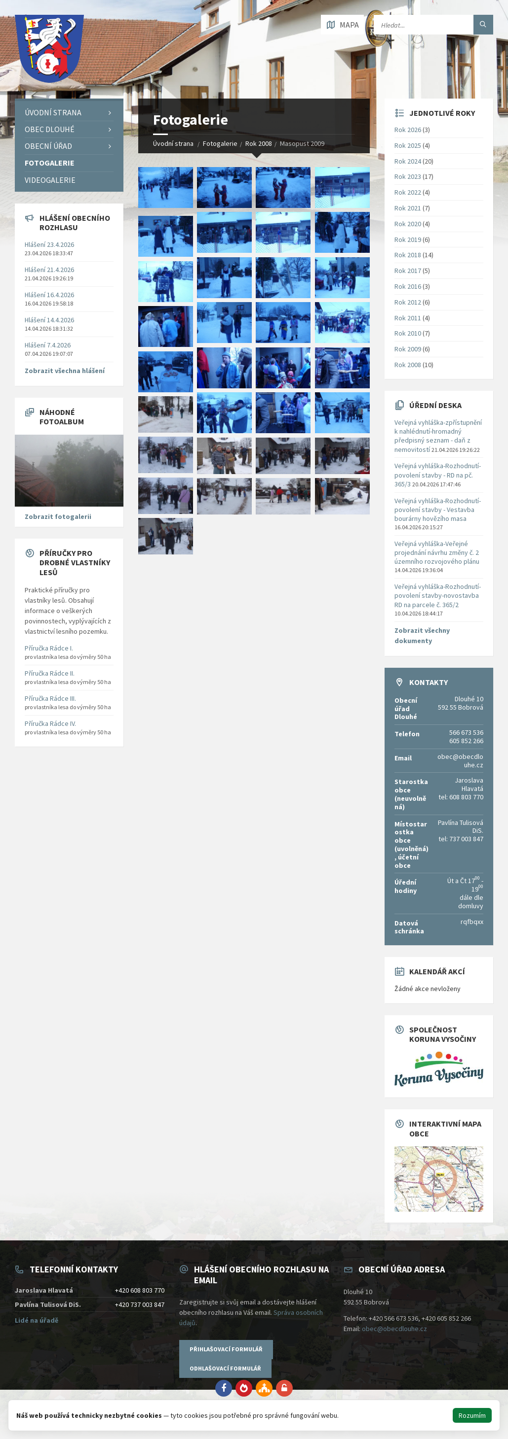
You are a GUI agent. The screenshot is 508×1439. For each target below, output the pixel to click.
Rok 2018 (407, 254)
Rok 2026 (407, 129)
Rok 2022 (407, 192)
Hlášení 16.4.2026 (49, 294)
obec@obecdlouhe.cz (394, 1328)
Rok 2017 (407, 270)
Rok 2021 (407, 208)
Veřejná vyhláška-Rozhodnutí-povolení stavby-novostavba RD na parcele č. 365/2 (437, 595)
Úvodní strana (173, 143)
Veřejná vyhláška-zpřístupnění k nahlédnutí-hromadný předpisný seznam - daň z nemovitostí (438, 436)
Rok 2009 (407, 348)
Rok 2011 (407, 317)
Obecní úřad (48, 146)
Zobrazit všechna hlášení (65, 370)
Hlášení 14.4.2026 (49, 319)
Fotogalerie (220, 143)
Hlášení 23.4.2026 (49, 244)
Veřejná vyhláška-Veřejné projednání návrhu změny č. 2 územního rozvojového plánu (436, 552)
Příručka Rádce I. (49, 648)
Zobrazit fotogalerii (58, 516)
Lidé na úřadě (36, 1320)
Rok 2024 (407, 161)
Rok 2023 (407, 176)
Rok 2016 (407, 286)
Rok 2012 (407, 302)
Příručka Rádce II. (50, 673)
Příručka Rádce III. (50, 698)
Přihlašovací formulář (226, 1349)
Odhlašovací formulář (225, 1368)
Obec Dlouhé (50, 129)
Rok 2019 (407, 239)
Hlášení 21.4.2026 (49, 269)
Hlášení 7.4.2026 (48, 345)
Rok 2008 (258, 143)
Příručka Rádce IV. (50, 723)
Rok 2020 (407, 223)
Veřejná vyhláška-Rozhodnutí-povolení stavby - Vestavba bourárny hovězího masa (437, 509)
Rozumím (472, 1415)
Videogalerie (50, 180)
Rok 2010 (407, 333)
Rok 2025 (407, 145)
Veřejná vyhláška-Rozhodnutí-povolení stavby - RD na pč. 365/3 (437, 474)
